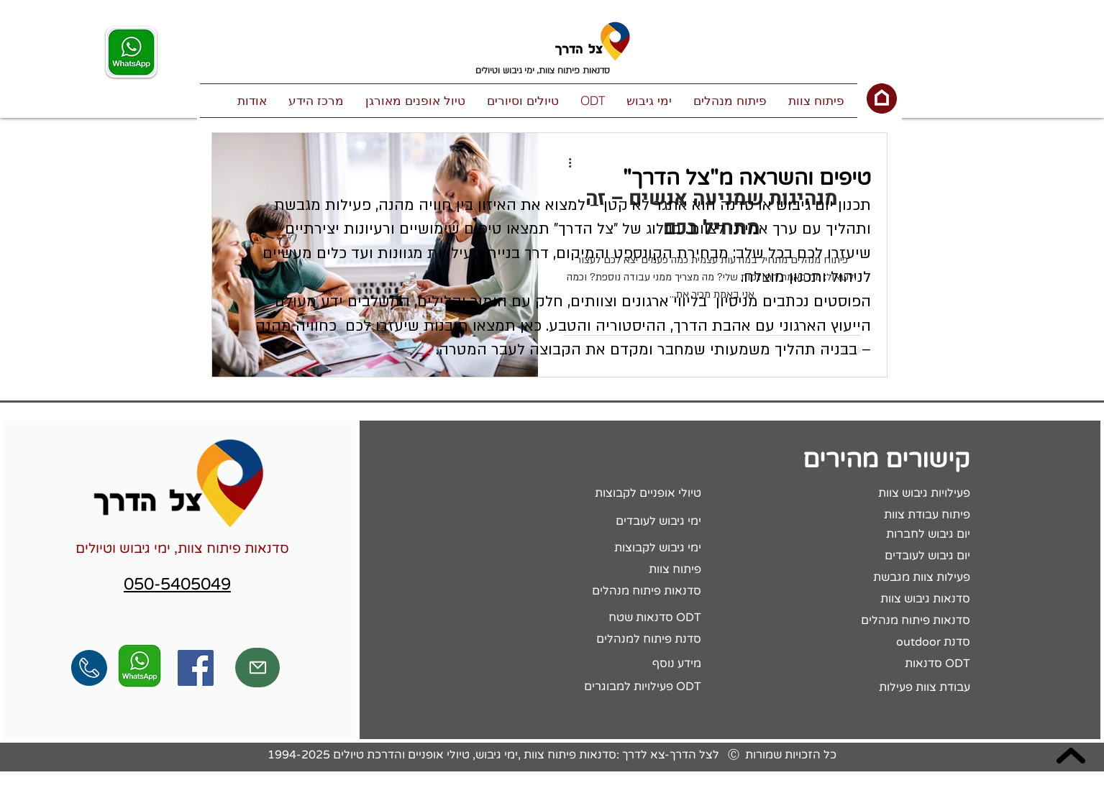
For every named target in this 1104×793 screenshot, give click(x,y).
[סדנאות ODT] (872, 664)
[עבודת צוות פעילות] (872, 688)
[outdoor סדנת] (872, 643)
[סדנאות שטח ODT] (603, 618)
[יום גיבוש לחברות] (872, 535)
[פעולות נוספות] (565, 162)
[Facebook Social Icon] (196, 668)
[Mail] (257, 667)
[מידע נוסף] (603, 664)
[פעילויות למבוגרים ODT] (603, 687)
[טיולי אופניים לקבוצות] (603, 494)
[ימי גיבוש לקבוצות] (603, 548)
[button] (816, 100)
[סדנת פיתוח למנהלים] (603, 640)
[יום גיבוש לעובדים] (872, 556)
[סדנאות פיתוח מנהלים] (603, 591)
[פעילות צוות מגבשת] (872, 578)
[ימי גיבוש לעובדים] (603, 522)
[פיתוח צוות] (603, 570)
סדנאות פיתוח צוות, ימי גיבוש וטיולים (182, 548)
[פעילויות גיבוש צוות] (872, 494)
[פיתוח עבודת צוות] (872, 515)
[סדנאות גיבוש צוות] (872, 599)
